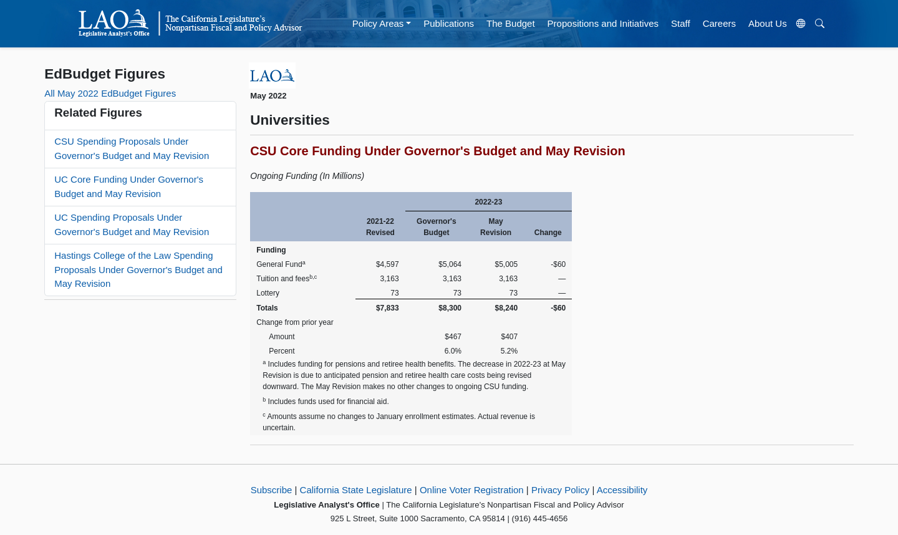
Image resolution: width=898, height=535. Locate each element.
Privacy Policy (560, 489)
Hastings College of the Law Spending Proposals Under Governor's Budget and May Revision (138, 269)
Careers (719, 23)
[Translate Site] (800, 24)
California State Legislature (356, 489)
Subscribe (271, 489)
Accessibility (622, 489)
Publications (448, 23)
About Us (767, 23)
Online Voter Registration (472, 489)
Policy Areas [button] (378, 23)
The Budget (510, 23)
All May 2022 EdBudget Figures (110, 93)
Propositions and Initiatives (603, 23)
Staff (680, 23)
